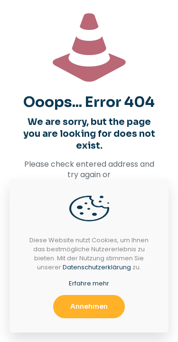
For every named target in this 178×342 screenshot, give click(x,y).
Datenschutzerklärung (97, 267)
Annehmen (89, 306)
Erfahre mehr (89, 283)
